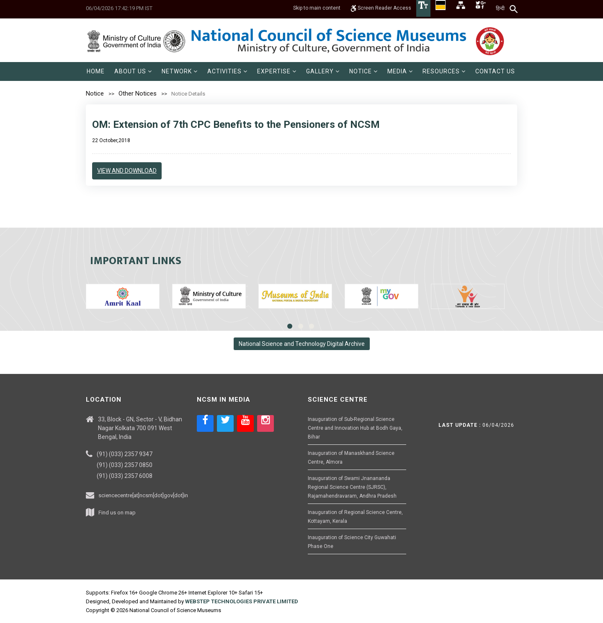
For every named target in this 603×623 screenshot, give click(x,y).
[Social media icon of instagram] (265, 423)
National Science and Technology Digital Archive (302, 343)
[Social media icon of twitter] (225, 423)
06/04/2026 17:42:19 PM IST (119, 8)
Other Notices (138, 93)
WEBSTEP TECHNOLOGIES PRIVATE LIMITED (241, 601)
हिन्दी (500, 8)
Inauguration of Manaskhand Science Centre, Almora (351, 457)
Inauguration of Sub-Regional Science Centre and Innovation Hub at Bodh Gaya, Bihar (355, 428)
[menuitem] (96, 71)
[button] (133, 71)
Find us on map (117, 512)
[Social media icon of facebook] (205, 423)
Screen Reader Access (380, 8)
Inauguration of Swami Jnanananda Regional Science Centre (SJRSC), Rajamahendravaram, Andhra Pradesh (352, 487)
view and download (127, 170)
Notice (95, 93)
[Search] (514, 9)
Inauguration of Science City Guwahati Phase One (352, 542)
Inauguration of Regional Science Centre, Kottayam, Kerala (355, 516)
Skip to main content (316, 8)
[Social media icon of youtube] (245, 423)
